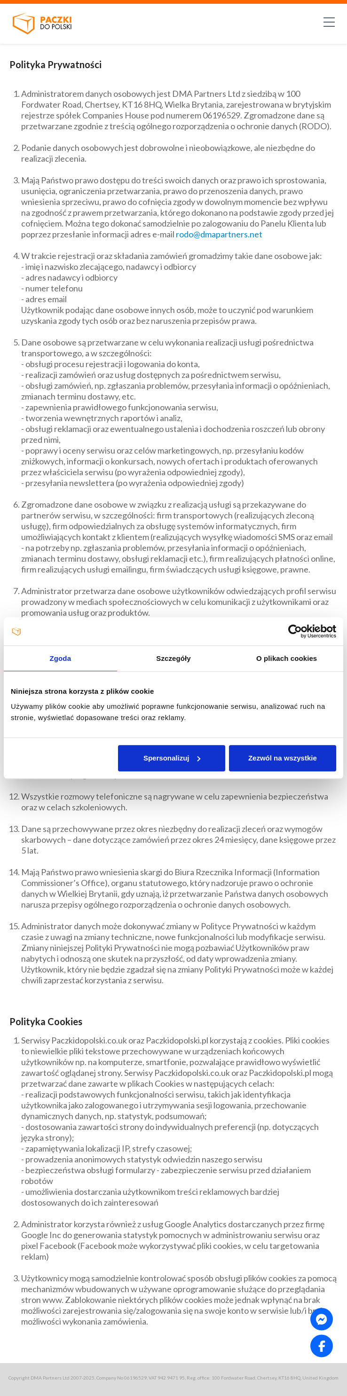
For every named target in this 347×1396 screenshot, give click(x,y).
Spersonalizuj (172, 758)
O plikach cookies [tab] (286, 658)
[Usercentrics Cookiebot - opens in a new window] (295, 631)
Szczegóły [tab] (173, 658)
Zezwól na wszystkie (282, 758)
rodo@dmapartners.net (219, 234)
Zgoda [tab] (60, 658)
